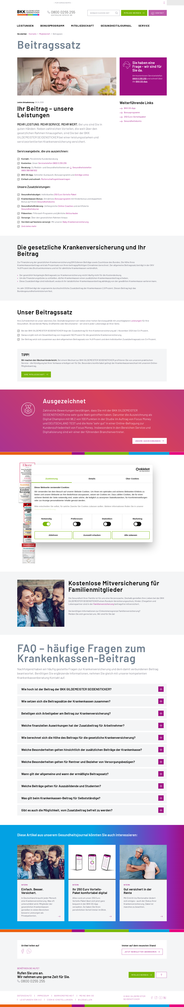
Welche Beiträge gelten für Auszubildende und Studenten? (92, 785)
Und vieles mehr (29, 226)
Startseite (33, 34)
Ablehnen (53, 535)
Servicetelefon (45, 163)
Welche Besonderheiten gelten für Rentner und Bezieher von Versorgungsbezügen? (92, 761)
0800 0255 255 (68, 13)
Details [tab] (92, 478)
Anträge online (82, 174)
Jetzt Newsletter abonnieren (141, 952)
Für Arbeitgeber (85, 3)
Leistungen (25, 25)
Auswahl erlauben (92, 535)
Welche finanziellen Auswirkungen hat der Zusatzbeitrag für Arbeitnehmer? (92, 725)
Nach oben (161, 975)
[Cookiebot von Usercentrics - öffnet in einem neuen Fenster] (138, 470)
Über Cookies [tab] (132, 478)
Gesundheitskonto (46, 201)
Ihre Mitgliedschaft (34, 374)
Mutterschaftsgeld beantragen (55, 179)
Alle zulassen (130, 535)
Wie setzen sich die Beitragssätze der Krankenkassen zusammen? (92, 701)
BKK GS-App (141, 81)
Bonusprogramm (52, 25)
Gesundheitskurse (30, 209)
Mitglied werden (132, 13)
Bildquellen (85, 1000)
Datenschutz (24, 995)
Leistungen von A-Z (31, 1000)
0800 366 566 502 (29, 170)
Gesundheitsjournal (116, 25)
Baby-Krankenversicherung (76, 222)
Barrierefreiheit (64, 995)
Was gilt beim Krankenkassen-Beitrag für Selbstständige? (92, 798)
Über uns (112, 3)
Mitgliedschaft (82, 25)
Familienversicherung (103, 604)
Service (144, 25)
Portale (100, 3)
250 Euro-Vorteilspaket (135, 116)
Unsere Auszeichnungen (148, 441)
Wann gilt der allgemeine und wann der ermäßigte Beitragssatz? (92, 773)
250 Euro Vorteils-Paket (65, 194)
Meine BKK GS (159, 3)
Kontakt (159, 13)
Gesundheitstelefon (81, 167)
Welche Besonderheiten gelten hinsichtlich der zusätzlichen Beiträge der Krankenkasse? (92, 749)
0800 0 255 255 (60, 163)
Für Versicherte (65, 3)
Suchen (117, 13)
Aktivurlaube (72, 213)
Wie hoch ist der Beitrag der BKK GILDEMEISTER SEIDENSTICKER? (92, 689)
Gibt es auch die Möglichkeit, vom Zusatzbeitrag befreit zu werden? (92, 810)
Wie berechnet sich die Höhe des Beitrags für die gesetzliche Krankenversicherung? (92, 737)
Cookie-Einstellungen (60, 1000)
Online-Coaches (65, 206)
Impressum (43, 995)
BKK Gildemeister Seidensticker (25, 12)
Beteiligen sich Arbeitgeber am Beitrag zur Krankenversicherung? (92, 713)
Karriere (124, 3)
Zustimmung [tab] (52, 478)
